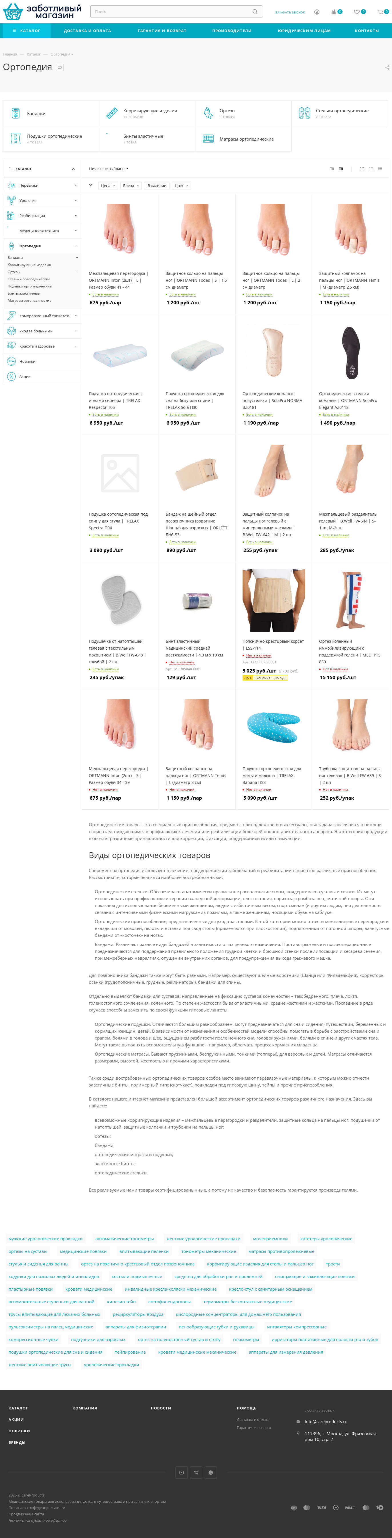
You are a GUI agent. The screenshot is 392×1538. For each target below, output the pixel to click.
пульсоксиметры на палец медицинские (51, 1327)
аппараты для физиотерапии (136, 1327)
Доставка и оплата (253, 1419)
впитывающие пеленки (144, 1251)
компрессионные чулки (34, 1339)
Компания (85, 1408)
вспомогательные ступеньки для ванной (52, 1301)
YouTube (181, 1472)
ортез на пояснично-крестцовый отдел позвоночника (138, 1264)
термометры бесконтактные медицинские (247, 1301)
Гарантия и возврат (254, 1427)
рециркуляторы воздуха (138, 1314)
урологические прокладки (111, 1364)
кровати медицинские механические (197, 1352)
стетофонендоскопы (169, 1301)
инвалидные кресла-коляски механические (171, 1289)
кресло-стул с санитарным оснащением (270, 1289)
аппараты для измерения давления (286, 1352)
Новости (161, 1408)
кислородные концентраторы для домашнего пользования (238, 1314)
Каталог (18, 1408)
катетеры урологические (326, 1238)
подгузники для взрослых (98, 1339)
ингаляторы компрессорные (297, 1327)
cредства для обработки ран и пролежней (219, 1276)
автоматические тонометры (124, 1238)
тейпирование (130, 1352)
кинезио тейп (121, 1301)
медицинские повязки (83, 1251)
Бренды (17, 1442)
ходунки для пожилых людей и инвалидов (54, 1276)
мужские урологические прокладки (46, 1238)
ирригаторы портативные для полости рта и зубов (325, 1339)
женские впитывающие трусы (40, 1364)
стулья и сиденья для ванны (39, 1264)
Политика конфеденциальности (37, 1507)
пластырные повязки (31, 1289)
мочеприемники (270, 1238)
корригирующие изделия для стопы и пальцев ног (260, 1264)
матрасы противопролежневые (281, 1251)
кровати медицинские (88, 1289)
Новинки (19, 1431)
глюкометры (246, 1339)
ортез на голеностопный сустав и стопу (179, 1339)
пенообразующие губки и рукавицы (217, 1327)
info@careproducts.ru (326, 1421)
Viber (196, 1472)
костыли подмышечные (137, 1276)
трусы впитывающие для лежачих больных (54, 1314)
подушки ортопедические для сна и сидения (56, 1352)
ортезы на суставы (28, 1251)
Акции (16, 1419)
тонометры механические (208, 1251)
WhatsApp (211, 1472)
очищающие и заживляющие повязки (315, 1276)
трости (333, 1264)
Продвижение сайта (26, 1514)
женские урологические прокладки (204, 1238)
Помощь (247, 1408)
